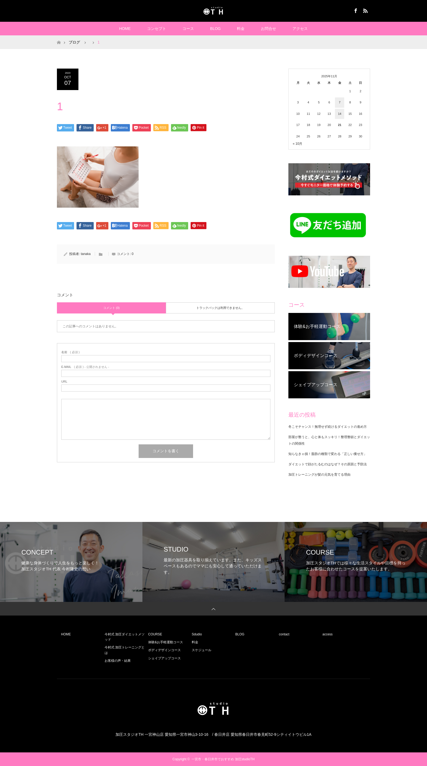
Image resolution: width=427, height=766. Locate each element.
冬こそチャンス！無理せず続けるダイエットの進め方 (327, 427)
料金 (241, 28)
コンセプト (156, 28)
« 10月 (297, 144)
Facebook (355, 10)
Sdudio (197, 634)
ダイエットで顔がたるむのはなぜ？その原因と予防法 (327, 464)
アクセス (300, 28)
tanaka (86, 254)
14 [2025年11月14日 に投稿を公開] (339, 113)
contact (284, 634)
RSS (365, 10)
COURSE (155, 634)
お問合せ (268, 28)
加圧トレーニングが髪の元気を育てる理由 (319, 474)
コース (188, 28)
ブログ (74, 42)
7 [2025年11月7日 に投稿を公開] (339, 102)
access (327, 634)
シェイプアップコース (164, 658)
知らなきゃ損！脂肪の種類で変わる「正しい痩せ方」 (327, 454)
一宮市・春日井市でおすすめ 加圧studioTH (222, 759)
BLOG (215, 28)
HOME (125, 28)
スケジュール (201, 650)
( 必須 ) (70, 352)
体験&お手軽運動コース (165, 642)
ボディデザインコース (164, 650)
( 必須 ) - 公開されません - (85, 366)
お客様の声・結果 (118, 661)
